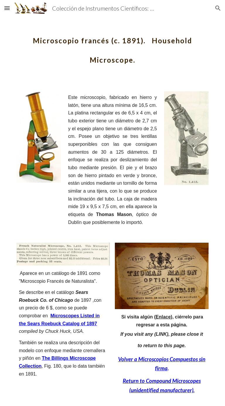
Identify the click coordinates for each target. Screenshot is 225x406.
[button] (7, 8)
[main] (112, 46)
